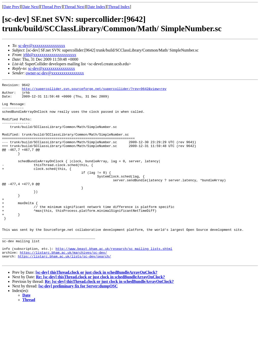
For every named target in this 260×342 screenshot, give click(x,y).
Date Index (96, 7)
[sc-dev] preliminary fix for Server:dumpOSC (78, 322)
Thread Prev (51, 7)
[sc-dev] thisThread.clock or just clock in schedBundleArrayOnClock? (96, 308)
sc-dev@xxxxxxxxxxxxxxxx (41, 45)
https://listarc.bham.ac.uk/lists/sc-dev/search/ (64, 291)
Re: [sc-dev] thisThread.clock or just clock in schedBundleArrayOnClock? (100, 313)
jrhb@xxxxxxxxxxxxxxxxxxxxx (49, 55)
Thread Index (119, 7)
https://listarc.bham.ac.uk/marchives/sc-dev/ (63, 286)
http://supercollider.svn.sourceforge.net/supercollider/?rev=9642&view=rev (94, 90)
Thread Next (74, 7)
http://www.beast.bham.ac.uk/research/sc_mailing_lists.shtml (114, 282)
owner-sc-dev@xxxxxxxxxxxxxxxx (55, 73)
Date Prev (11, 7)
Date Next (30, 7)
